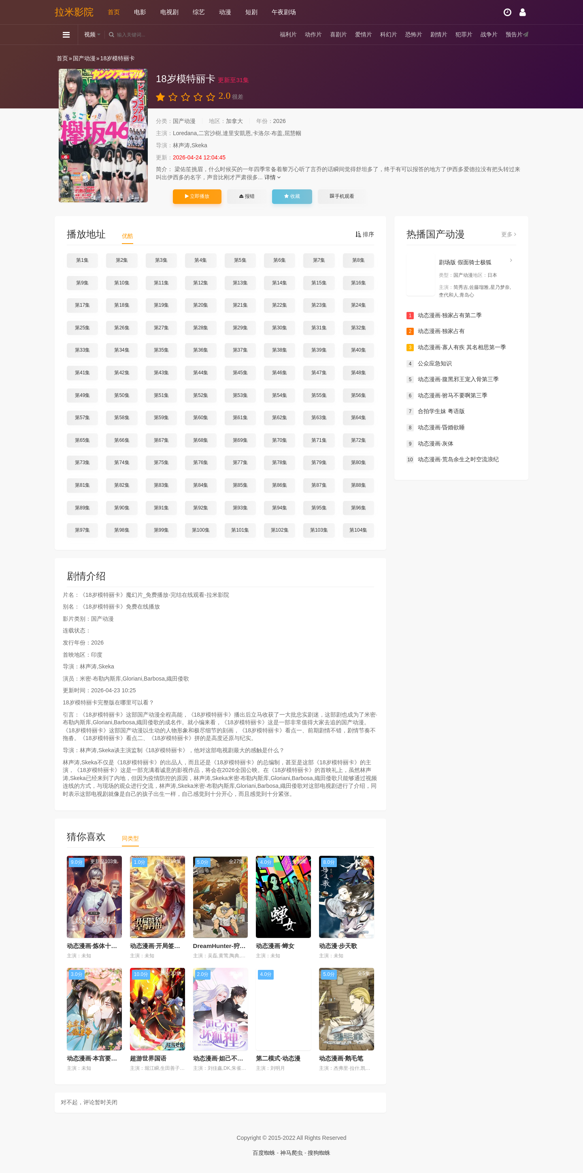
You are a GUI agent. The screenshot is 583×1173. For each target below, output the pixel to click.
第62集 (279, 417)
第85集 (240, 485)
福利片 (288, 34)
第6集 (279, 260)
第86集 (279, 485)
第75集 (161, 462)
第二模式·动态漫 (278, 1058)
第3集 (161, 260)
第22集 (279, 305)
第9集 (82, 283)
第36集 (200, 350)
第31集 (318, 328)
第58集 (121, 417)
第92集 (200, 508)
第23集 (318, 305)
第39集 (318, 350)
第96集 (358, 508)
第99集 (161, 530)
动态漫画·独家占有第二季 (444, 315)
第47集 (318, 372)
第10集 (121, 283)
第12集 (200, 283)
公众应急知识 (429, 363)
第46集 (279, 372)
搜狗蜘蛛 (319, 1153)
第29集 (240, 328)
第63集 (318, 417)
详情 (272, 177)
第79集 (318, 462)
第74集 (121, 462)
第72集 (358, 440)
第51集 (161, 395)
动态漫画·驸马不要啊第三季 (446, 395)
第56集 (358, 395)
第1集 (82, 260)
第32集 (358, 328)
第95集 (318, 508)
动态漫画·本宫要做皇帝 (98, 1058)
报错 (246, 196)
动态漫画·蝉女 (275, 945)
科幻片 (388, 34)
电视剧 (169, 11)
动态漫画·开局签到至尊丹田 (167, 945)
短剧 (251, 11)
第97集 (82, 530)
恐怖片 (413, 34)
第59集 (161, 417)
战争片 (489, 34)
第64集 (358, 417)
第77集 (240, 462)
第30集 (279, 328)
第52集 (200, 395)
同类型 (130, 838)
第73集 (82, 462)
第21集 (240, 305)
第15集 (318, 283)
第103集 (319, 530)
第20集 (200, 305)
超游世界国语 (148, 1058)
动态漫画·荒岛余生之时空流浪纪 (452, 459)
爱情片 (363, 34)
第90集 (121, 508)
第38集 (279, 350)
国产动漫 (84, 58)
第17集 (82, 305)
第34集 (121, 350)
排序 (364, 234)
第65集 (82, 440)
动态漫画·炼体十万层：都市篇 (107, 945)
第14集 (279, 283)
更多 (508, 234)
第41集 (82, 372)
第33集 (82, 350)
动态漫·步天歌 (338, 945)
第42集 (121, 372)
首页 (114, 11)
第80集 (358, 462)
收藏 (292, 196)
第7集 (319, 260)
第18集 (121, 305)
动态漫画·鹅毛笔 (341, 1058)
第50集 (121, 395)
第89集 (82, 508)
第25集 (82, 328)
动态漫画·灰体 (429, 444)
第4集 (200, 260)
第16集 (358, 283)
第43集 (161, 372)
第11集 (161, 283)
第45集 (240, 372)
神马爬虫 (291, 1153)
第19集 (161, 305)
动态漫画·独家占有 (435, 331)
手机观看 (342, 196)
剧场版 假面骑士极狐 (465, 262)
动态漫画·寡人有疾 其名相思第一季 (456, 347)
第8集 (358, 260)
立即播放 (197, 196)
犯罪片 (463, 34)
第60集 (200, 417)
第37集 (240, 350)
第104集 (358, 530)
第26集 (121, 328)
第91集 (161, 508)
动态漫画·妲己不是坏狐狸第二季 (236, 1058)
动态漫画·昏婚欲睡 (435, 427)
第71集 (318, 440)
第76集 (200, 462)
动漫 (225, 11)
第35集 (161, 350)
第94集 (279, 508)
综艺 (199, 11)
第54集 (279, 395)
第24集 (358, 305)
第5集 (240, 260)
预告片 (514, 34)
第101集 (240, 530)
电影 (140, 11)
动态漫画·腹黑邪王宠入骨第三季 (452, 379)
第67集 (161, 440)
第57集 (82, 417)
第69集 (240, 440)
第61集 (240, 417)
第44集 (200, 372)
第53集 (240, 395)
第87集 (318, 485)
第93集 (240, 508)
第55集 (318, 395)
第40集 (358, 350)
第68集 (200, 440)
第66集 (121, 440)
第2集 (122, 260)
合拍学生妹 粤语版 (435, 411)
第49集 (82, 395)
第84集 (200, 485)
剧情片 (438, 34)
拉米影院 (74, 11)
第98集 (121, 530)
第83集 (161, 485)
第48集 (358, 372)
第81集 (82, 485)
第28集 (200, 328)
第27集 (161, 328)
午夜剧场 (284, 11)
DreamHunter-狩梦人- (223, 945)
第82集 (121, 485)
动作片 (313, 34)
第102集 (280, 530)
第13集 (240, 283)
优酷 (127, 236)
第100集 (201, 530)
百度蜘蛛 (264, 1153)
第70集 (279, 440)
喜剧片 (338, 34)
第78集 (279, 462)
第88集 (358, 485)
